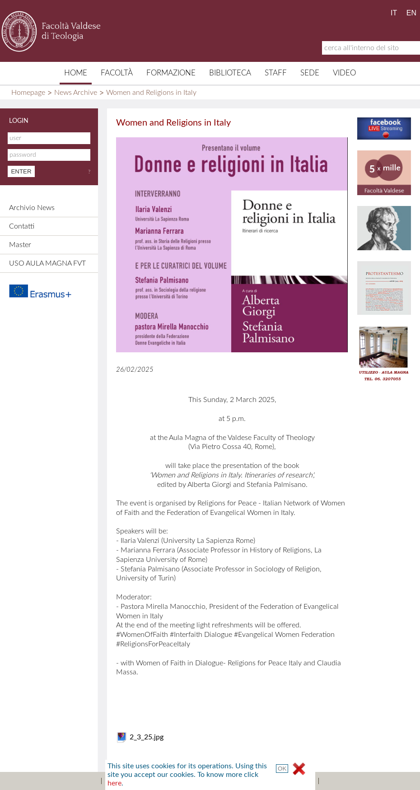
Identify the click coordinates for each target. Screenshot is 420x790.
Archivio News (32, 207)
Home (75, 73)
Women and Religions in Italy (151, 92)
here (114, 783)
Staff (276, 73)
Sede (309, 73)
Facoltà (117, 73)
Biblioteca (230, 73)
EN (411, 13)
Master (20, 244)
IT (394, 13)
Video (344, 73)
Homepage (28, 92)
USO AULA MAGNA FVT (47, 263)
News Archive (75, 92)
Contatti (21, 226)
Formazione (171, 73)
